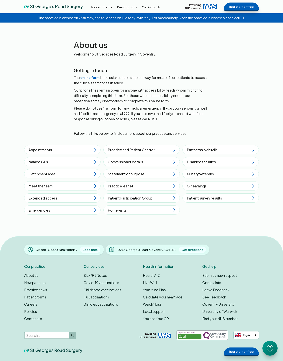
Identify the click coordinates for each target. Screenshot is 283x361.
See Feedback (214, 297)
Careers (31, 304)
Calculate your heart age (162, 297)
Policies (30, 311)
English (243, 335)
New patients (35, 282)
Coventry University (218, 304)
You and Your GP (156, 318)
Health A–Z (151, 275)
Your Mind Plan (154, 290)
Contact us (33, 318)
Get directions (192, 250)
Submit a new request (219, 275)
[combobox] (246, 335)
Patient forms (35, 297)
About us (31, 275)
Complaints (211, 282)
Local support (154, 311)
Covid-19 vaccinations (101, 282)
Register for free (241, 6)
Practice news (35, 290)
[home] (53, 6)
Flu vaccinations (96, 297)
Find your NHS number (220, 318)
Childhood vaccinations (102, 290)
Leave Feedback (215, 290)
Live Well (150, 282)
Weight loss (152, 304)
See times (90, 250)
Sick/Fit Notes (95, 275)
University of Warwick (219, 311)
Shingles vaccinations (101, 304)
